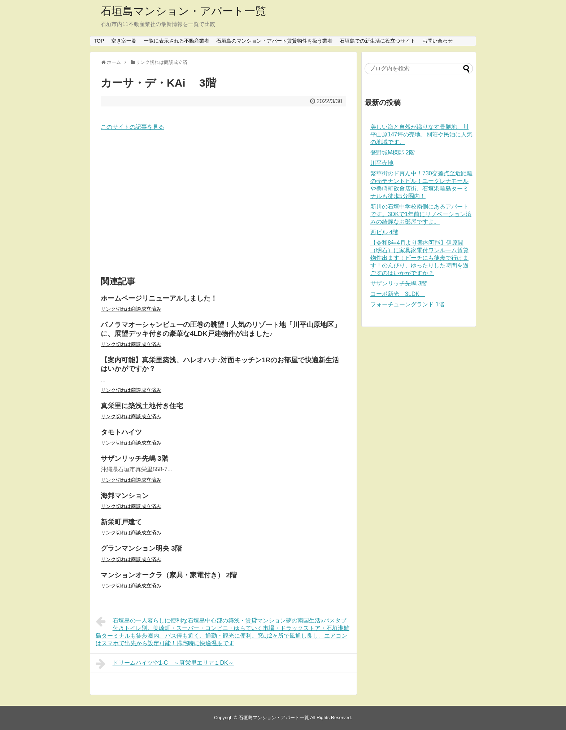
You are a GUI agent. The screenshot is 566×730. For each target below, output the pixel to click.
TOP (99, 41)
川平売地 (381, 163)
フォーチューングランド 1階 (407, 304)
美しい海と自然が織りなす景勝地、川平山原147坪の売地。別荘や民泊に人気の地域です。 (421, 134)
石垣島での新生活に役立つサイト (377, 41)
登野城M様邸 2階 (392, 152)
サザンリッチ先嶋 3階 (398, 283)
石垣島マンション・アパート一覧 (183, 11)
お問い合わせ (437, 41)
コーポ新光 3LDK (397, 294)
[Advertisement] (223, 203)
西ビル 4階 (384, 232)
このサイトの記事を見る (132, 127)
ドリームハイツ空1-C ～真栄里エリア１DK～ (165, 663)
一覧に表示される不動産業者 (176, 41)
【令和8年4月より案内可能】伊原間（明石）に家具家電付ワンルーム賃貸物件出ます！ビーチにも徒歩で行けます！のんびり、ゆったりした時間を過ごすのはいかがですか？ (419, 258)
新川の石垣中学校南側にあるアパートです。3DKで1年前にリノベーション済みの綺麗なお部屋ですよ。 (420, 214)
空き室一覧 (123, 41)
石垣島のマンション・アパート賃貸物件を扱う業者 (274, 41)
